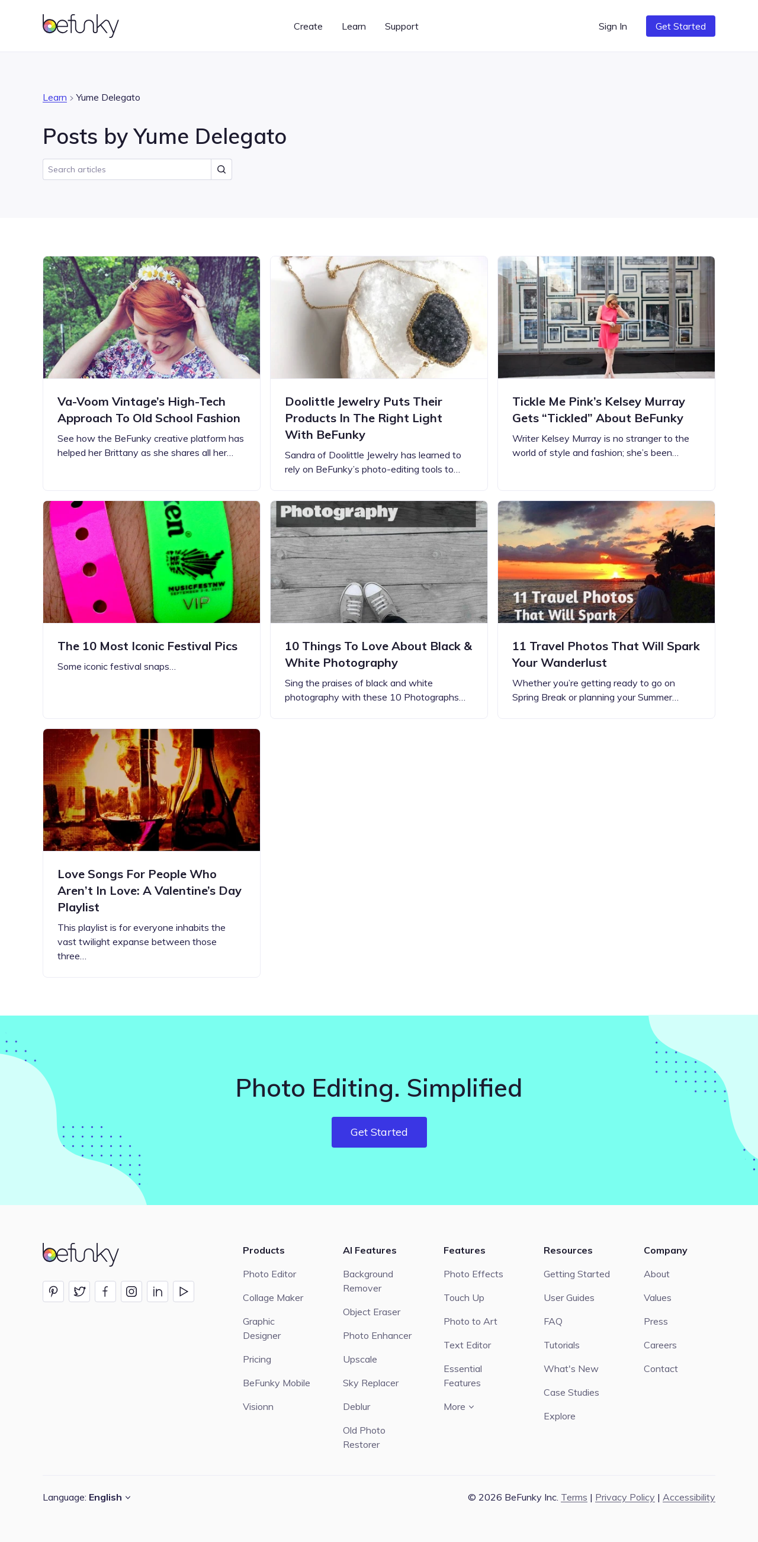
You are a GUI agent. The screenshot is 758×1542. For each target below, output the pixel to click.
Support (402, 26)
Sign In (613, 26)
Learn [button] (354, 26)
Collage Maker (273, 1297)
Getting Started (577, 1274)
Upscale (360, 1359)
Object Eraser (371, 1312)
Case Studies (571, 1392)
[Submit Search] (221, 169)
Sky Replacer (371, 1383)
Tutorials (562, 1345)
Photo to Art (470, 1321)
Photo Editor (269, 1274)
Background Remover (368, 1281)
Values (658, 1297)
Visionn (258, 1406)
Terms (574, 1497)
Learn (55, 97)
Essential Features (463, 1376)
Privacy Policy (625, 1497)
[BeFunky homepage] (83, 26)
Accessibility (689, 1497)
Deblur (356, 1406)
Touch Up (464, 1297)
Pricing (257, 1359)
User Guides (569, 1297)
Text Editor (467, 1345)
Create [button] (308, 26)
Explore (560, 1416)
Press (656, 1321)
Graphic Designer (262, 1328)
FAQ (553, 1321)
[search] (137, 169)
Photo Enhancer (377, 1335)
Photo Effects (473, 1274)
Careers (660, 1345)
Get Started (681, 26)
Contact (661, 1368)
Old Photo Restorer (364, 1437)
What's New (571, 1368)
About (657, 1274)
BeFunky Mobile (276, 1383)
